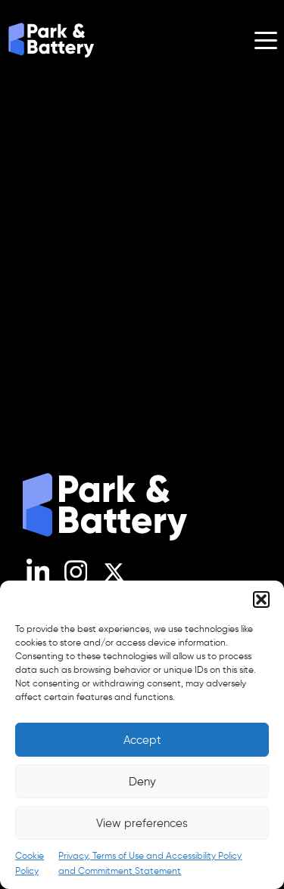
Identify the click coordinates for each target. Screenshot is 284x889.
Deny (142, 781)
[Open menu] (266, 40)
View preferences (142, 823)
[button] (261, 599)
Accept (142, 740)
